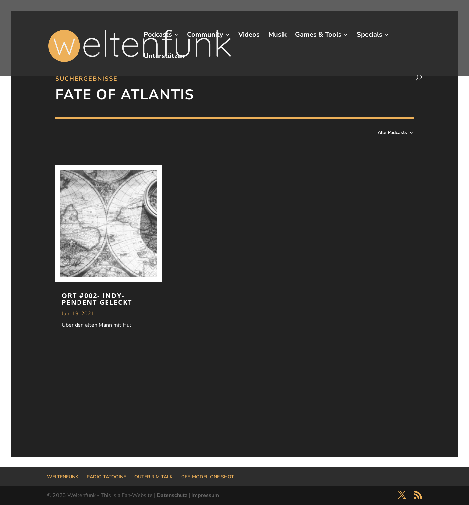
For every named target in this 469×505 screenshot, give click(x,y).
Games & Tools (318, 35)
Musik (277, 35)
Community (205, 35)
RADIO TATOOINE (106, 477)
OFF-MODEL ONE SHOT (207, 477)
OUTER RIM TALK (153, 477)
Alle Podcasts (392, 133)
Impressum (205, 495)
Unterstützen (164, 57)
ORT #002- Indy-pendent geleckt (97, 299)
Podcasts (158, 35)
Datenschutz (172, 495)
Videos (249, 35)
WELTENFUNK (62, 477)
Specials (369, 35)
